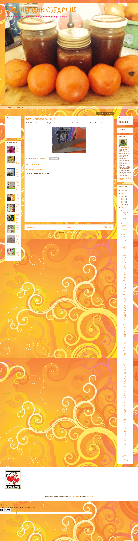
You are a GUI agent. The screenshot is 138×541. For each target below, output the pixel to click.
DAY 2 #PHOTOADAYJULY (124, 409)
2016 (123, 196)
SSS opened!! (17, 227)
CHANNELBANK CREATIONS (40, 10)
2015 (123, 199)
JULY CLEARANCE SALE (124, 393)
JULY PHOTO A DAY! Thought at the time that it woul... (124, 435)
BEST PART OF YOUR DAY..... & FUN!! (124, 374)
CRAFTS (20, 107)
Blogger (90, 496)
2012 (123, 208)
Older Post (108, 227)
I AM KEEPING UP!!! (124, 356)
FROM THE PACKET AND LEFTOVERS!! (124, 335)
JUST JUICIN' (124, 249)
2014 (123, 202)
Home (69, 227)
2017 (123, 193)
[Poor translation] (7, 510)
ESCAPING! (124, 275)
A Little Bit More (17, 149)
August (125, 230)
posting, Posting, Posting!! (124, 262)
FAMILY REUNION (17, 218)
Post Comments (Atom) (73, 232)
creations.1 (125, 147)
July (124, 234)
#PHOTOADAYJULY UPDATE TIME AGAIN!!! (124, 308)
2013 (123, 205)
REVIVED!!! (124, 241)
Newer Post (30, 227)
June (124, 455)
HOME (10, 107)
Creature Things (17, 197)
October (124, 218)
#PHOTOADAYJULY (124, 286)
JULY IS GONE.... (17, 207)
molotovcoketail (75, 496)
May (124, 460)
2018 (123, 190)
